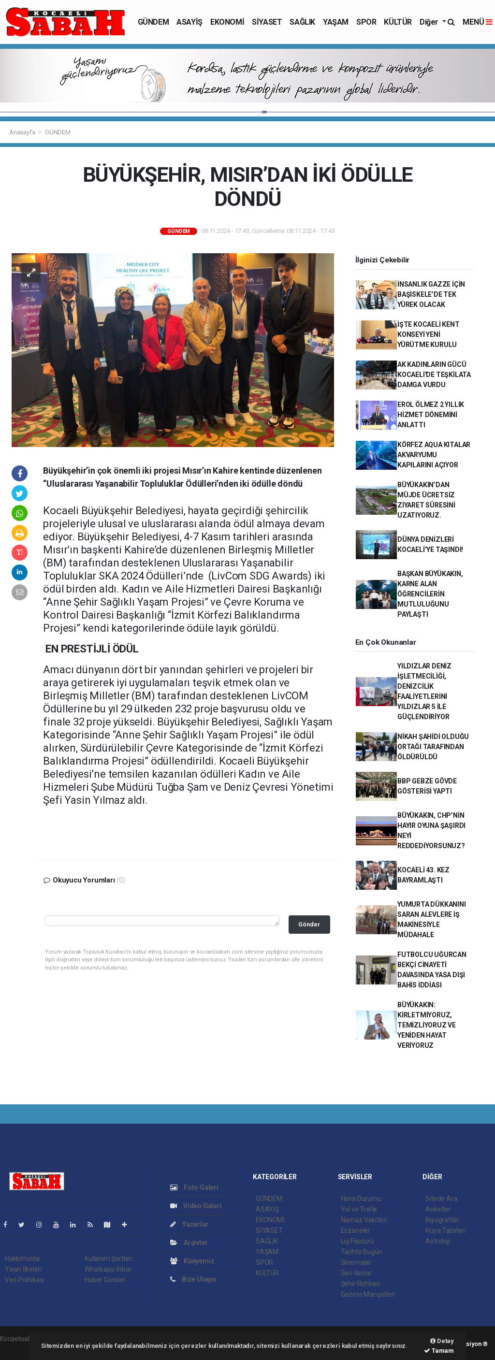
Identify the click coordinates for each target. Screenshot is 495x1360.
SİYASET (267, 22)
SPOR (366, 22)
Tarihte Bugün (362, 1252)
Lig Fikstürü (357, 1241)
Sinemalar (356, 1262)
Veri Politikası (24, 1280)
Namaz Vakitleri (364, 1220)
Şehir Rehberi (360, 1284)
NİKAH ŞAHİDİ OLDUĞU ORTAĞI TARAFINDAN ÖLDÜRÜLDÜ (433, 747)
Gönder (309, 924)
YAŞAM (336, 22)
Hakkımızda (22, 1258)
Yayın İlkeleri (23, 1269)
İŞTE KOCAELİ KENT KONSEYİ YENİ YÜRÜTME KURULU (428, 334)
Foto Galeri (194, 1187)
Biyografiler (442, 1220)
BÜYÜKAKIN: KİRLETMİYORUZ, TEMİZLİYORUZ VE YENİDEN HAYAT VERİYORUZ (426, 1025)
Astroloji (437, 1241)
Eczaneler (355, 1230)
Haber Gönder (105, 1280)
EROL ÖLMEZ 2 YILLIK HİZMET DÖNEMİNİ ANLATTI (430, 415)
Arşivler (188, 1242)
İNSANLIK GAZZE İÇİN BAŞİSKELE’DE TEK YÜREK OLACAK (431, 294)
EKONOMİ (227, 22)
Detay (442, 1341)
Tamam (439, 1350)
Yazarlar (189, 1224)
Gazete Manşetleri (368, 1294)
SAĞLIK (302, 22)
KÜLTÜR (398, 22)
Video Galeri (195, 1206)
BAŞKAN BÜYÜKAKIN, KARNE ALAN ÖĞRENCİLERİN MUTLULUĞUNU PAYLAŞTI (430, 594)
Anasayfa (22, 132)
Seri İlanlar (356, 1273)
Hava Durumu (361, 1198)
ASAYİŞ (189, 22)
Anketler (438, 1209)
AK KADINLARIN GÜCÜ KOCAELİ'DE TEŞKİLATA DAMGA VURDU (434, 375)
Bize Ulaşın (193, 1279)
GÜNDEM (153, 22)
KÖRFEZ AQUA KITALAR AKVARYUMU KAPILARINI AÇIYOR (433, 455)
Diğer (430, 22)
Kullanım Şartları (108, 1258)
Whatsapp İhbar (108, 1269)
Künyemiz (192, 1261)
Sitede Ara (441, 1198)
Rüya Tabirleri (445, 1230)
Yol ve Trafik (359, 1209)
